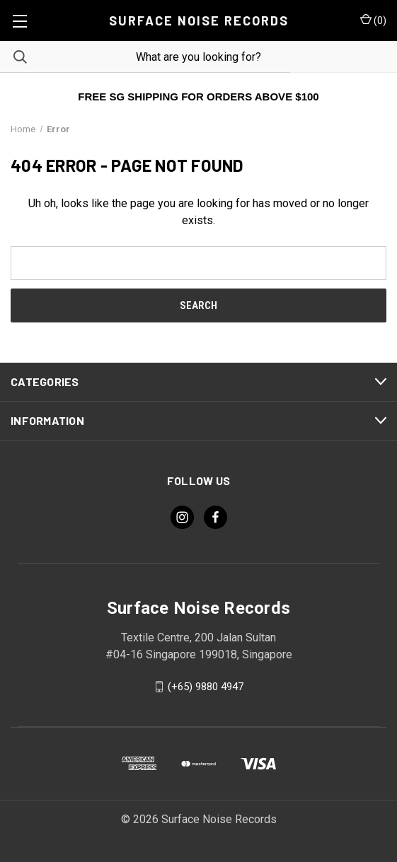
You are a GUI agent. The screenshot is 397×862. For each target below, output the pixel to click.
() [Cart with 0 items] (373, 19)
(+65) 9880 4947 (205, 686)
